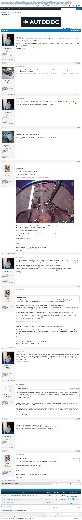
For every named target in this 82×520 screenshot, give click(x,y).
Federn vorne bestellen (8, 502)
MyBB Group (31, 518)
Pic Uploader (41, 5)
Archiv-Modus (33, 516)
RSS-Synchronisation (57, 516)
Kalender (72, 5)
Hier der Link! (19, 139)
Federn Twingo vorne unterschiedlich (12, 499)
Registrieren (19, 8)
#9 (78, 384)
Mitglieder (64, 5)
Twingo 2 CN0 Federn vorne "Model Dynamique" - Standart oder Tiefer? (20, 495)
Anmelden (11, 8)
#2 (78, 66)
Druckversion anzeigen (7, 506)
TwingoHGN (49, 499)
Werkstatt (12, 12)
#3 (78, 98)
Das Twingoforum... (5, 12)
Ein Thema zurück (7, 483)
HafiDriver (7, 395)
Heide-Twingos (19, 250)
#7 (78, 289)
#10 (78, 421)
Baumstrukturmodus (75, 30)
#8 (78, 351)
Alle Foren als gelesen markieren (44, 516)
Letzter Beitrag (70, 496)
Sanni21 (7, 48)
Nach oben (26, 516)
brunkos (49, 502)
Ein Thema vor (16, 483)
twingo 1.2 (7, 145)
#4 (78, 130)
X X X (7, 81)
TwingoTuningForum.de (17, 516)
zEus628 (49, 495)
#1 (78, 33)
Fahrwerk (17, 12)
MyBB (21, 518)
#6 (78, 257)
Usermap (50, 5)
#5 (78, 164)
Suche (57, 5)
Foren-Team (4, 516)
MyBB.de (12, 518)
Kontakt (9, 516)
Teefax (7, 174)
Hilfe (79, 5)
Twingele (75, 496)
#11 (78, 454)
